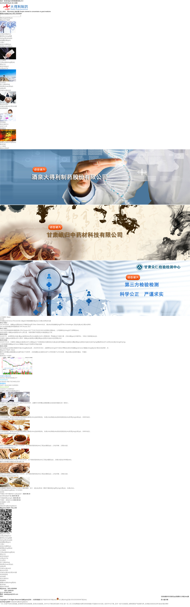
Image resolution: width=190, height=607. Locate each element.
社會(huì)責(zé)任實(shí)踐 (8, 106)
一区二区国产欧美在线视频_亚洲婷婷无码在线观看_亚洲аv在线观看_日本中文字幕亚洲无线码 (29, 604)
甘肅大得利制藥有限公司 (8, 447)
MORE (2, 319)
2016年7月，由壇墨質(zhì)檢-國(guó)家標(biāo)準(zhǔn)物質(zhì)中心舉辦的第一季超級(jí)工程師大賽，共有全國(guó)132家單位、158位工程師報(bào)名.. (49, 336)
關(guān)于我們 (5, 20)
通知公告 (3, 64)
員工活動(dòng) (5, 84)
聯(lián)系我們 (4, 148)
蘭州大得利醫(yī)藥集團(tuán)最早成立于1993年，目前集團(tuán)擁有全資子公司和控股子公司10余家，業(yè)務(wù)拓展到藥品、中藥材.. (43, 352)
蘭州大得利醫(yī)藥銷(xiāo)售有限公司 (12, 462)
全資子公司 (3, 126)
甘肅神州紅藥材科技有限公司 (9, 405)
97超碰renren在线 (97, 604)
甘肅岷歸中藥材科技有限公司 (9, 476)
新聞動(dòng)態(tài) (6, 46)
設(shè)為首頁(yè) (6, 3)
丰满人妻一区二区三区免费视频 (70, 604)
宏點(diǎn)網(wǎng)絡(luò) (8, 506)
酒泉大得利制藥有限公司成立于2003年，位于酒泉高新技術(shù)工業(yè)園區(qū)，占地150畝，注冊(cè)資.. (34, 474)
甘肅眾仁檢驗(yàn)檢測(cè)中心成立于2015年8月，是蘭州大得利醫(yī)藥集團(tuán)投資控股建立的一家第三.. (34, 403)
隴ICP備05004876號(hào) (48, 599)
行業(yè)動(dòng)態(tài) (7, 62)
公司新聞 (3, 60)
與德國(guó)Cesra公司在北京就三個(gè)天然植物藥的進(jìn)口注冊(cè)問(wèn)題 (25, 321)
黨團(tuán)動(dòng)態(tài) (8, 142)
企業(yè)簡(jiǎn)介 (5, 34)
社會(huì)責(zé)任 (5, 90)
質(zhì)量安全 (4, 124)
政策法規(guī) (4, 66)
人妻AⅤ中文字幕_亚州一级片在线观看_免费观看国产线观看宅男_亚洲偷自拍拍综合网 (131, 604)
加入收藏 (14, 3)
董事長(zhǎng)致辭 (6, 36)
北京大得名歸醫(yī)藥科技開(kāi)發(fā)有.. (13, 419)
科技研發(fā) (4, 108)
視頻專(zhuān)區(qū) (6, 86)
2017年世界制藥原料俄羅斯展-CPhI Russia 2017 (15, 326)
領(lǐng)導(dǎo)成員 (6, 38)
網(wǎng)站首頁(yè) (6, 18)
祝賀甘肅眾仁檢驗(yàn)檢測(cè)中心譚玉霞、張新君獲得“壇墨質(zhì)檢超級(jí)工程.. (26, 332)
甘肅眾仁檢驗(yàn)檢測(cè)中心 (10, 391)
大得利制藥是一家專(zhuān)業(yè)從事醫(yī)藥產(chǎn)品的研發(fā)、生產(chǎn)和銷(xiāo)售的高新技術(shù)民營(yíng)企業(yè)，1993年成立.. (45, 431)
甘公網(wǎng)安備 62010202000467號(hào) (72, 599)
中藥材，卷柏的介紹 (6, 500)
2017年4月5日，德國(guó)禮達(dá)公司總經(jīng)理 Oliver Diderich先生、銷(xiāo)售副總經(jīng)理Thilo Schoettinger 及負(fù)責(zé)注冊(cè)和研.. (45, 324)
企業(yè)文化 (4, 68)
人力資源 (3, 146)
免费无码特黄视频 (86, 604)
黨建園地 (3, 128)
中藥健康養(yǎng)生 (6, 498)
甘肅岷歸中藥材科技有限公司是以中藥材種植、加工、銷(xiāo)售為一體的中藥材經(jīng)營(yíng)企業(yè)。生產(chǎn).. (37, 488)
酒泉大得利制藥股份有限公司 (9, 433)
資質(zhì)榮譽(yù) (5, 44)
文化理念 (3, 82)
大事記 (2, 42)
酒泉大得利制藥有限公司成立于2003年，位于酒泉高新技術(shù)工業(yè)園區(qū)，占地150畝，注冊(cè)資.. (34, 445)
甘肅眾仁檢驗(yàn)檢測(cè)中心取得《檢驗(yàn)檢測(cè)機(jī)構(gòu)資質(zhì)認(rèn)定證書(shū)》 (31, 338)
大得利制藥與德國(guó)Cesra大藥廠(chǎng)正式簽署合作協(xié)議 (21, 344)
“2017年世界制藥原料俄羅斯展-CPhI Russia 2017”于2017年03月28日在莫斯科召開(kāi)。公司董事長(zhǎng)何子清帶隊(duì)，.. (39, 330)
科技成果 (3, 122)
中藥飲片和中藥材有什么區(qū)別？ (11, 494)
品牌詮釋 (3, 88)
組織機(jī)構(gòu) (5, 40)
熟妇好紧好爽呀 (163, 604)
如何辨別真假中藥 (5, 496)
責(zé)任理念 (4, 104)
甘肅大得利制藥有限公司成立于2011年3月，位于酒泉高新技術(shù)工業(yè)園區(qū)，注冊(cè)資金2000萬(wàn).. (36, 460)
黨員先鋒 (3, 144)
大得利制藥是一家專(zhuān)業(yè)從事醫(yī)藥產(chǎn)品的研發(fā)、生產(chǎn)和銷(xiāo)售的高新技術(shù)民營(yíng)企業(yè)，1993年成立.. (45, 417)
